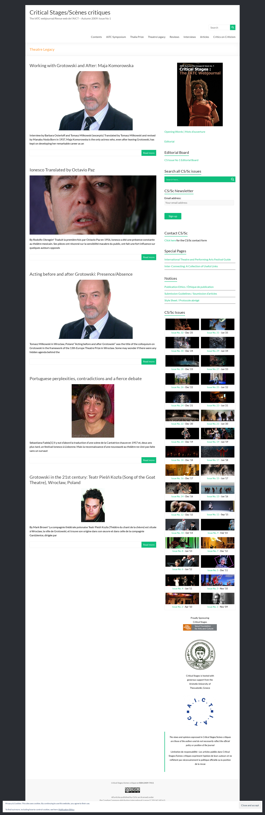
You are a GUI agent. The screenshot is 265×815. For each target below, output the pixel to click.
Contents (96, 37)
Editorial (169, 141)
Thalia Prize (137, 37)
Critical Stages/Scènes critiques (71, 12)
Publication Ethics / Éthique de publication (189, 287)
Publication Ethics (66, 809)
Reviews (174, 37)
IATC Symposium (116, 37)
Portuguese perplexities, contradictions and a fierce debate (86, 378)
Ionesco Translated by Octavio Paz (62, 170)
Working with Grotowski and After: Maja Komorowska (82, 65)
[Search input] (197, 179)
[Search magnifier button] (232, 179)
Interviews (190, 37)
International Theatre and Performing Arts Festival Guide (197, 259)
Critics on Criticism (224, 37)
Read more (148, 153)
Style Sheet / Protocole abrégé (181, 300)
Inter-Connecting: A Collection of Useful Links (191, 266)
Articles (204, 37)
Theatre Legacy (156, 37)
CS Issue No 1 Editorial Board (181, 160)
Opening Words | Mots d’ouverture (184, 131)
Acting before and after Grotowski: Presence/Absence (81, 274)
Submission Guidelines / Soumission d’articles (190, 293)
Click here (170, 240)
